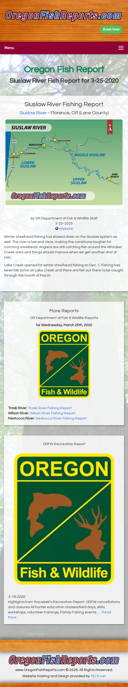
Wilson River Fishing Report (52, 413)
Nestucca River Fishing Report (61, 418)
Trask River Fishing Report (50, 408)
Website (66, 229)
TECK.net (98, 676)
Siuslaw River (33, 112)
